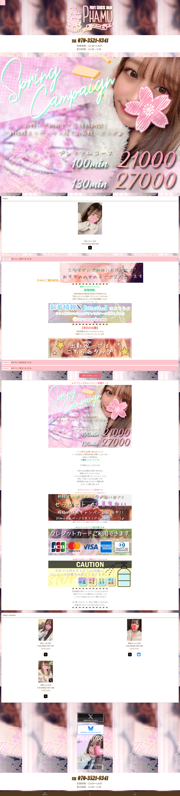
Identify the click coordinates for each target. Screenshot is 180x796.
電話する (45, 793)
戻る (135, 793)
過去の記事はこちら (91, 375)
